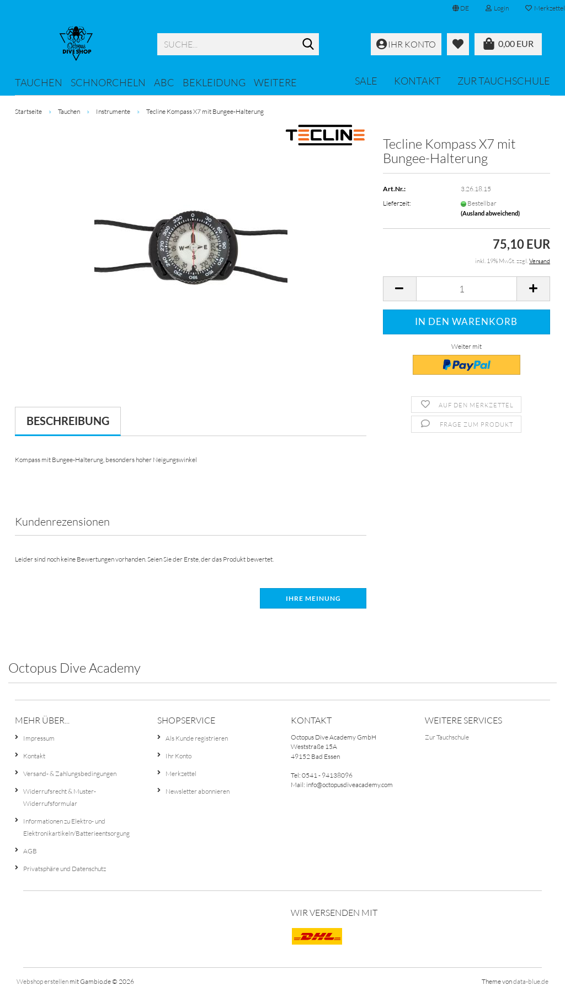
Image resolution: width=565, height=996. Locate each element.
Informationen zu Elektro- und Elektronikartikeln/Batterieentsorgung (76, 827)
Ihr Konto (178, 756)
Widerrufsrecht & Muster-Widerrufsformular (59, 797)
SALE (366, 81)
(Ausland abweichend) (490, 213)
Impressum (39, 738)
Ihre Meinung (313, 598)
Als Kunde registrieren (197, 738)
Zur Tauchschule (503, 81)
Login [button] (497, 8)
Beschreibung (67, 420)
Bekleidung (214, 82)
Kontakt (417, 81)
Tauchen (38, 82)
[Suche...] (308, 45)
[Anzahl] (466, 288)
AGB (30, 851)
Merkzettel (181, 773)
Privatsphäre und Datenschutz (64, 868)
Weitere (275, 82)
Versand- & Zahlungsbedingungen (69, 773)
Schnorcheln (108, 82)
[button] (460, 8)
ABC (164, 82)
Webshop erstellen (42, 981)
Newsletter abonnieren (198, 791)
